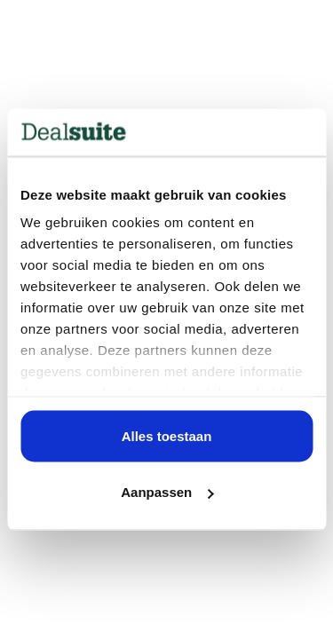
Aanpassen (167, 492)
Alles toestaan (167, 435)
